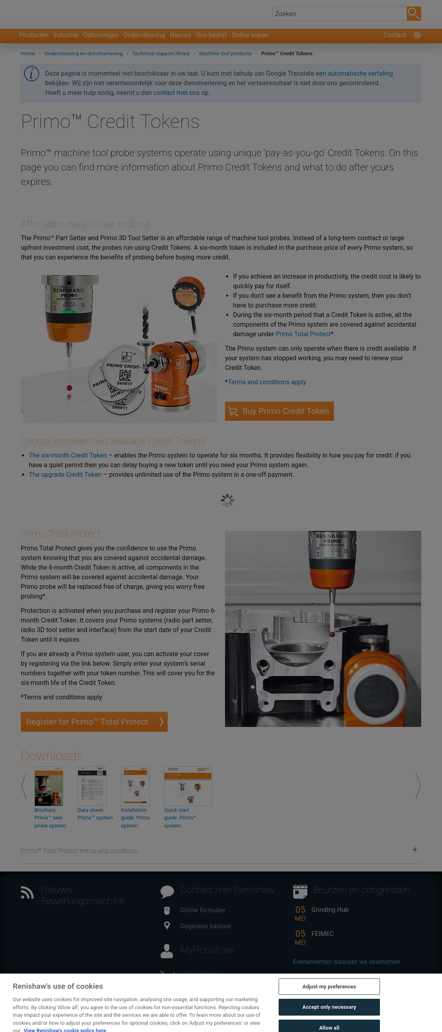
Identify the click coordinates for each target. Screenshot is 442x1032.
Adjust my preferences (329, 998)
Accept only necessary (329, 1019)
